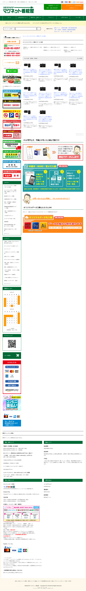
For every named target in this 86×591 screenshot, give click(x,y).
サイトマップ (7, 249)
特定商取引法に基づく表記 (48, 581)
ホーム (9, 17)
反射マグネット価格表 (9, 256)
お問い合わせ (63, 17)
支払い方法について (19, 581)
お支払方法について (23, 17)
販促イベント (57, 27)
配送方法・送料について (36, 18)
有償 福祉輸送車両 (72, 27)
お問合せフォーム (73, 8)
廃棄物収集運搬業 (71, 29)
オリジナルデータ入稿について (11, 246)
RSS (66, 581)
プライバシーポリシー (59, 581)
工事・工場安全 (57, 29)
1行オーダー (57, 31)
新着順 (35, 58)
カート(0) (76, 17)
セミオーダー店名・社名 (66, 31)
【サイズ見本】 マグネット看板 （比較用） (11, 271)
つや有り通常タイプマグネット (11, 277)
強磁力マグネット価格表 (9, 274)
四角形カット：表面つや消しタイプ (52, 47)
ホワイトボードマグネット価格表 (11, 259)
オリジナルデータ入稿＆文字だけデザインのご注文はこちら (46, 23)
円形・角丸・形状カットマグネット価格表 (11, 263)
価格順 (31, 58)
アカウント (50, 17)
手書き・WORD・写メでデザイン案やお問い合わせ (11, 242)
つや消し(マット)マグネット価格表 (11, 252)
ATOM (69, 581)
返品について (38, 581)
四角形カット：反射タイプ (70, 47)
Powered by (43, 588)
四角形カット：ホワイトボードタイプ (52, 50)
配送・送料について (29, 581)
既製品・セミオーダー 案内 (10, 280)
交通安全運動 (64, 27)
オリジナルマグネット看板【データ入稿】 (36, 36)
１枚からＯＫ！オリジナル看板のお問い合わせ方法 (16, 23)
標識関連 (64, 29)
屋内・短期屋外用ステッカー (10, 267)
